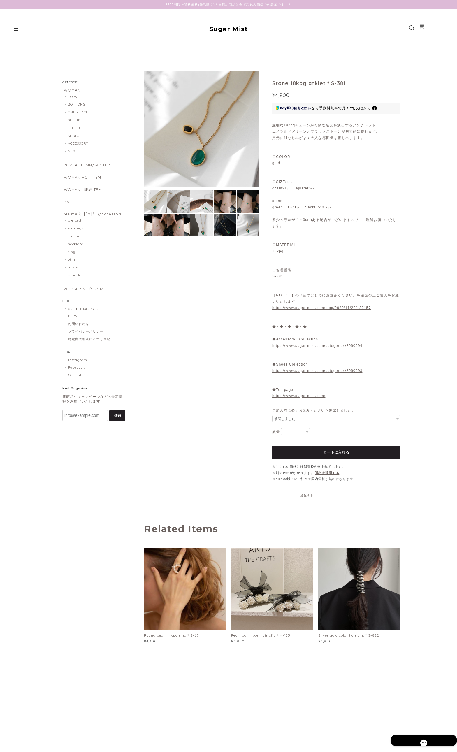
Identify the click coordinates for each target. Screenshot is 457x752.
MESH (73, 153)
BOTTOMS (76, 106)
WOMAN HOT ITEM (82, 180)
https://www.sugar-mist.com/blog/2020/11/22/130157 (321, 308)
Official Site (78, 385)
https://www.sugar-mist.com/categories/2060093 (317, 371)
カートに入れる (336, 452)
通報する (306, 495)
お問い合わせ (78, 333)
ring (71, 260)
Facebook (76, 377)
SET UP (74, 122)
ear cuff (75, 244)
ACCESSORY (78, 145)
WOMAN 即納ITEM (82, 193)
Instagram (77, 370)
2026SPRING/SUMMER (85, 297)
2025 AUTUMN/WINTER (87, 166)
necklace (75, 252)
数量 (276, 432)
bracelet (75, 283)
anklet (73, 275)
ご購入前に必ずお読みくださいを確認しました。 (313, 410)
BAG (66, 207)
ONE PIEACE (78, 114)
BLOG (73, 326)
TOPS (72, 98)
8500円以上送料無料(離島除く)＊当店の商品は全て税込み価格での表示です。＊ (228, 4)
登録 (117, 425)
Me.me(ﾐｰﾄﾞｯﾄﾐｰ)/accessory (93, 221)
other (73, 268)
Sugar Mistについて (84, 318)
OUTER (74, 129)
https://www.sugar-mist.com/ (298, 396)
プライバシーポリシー (85, 341)
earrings (75, 236)
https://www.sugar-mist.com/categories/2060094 (317, 346)
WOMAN (71, 90)
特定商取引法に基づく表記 (89, 349)
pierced (74, 229)
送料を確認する (327, 473)
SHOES (73, 137)
